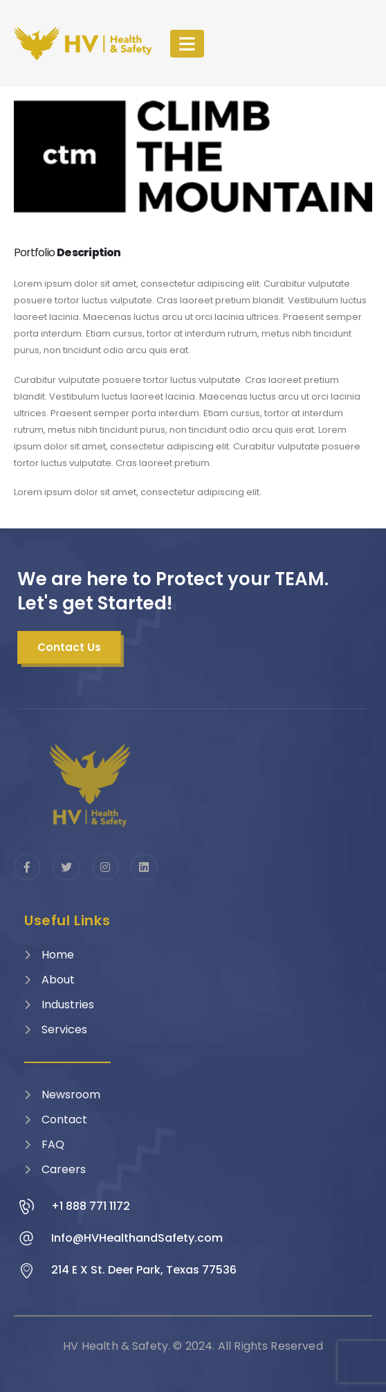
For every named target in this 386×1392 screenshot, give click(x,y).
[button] (69, 647)
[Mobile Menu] (187, 43)
